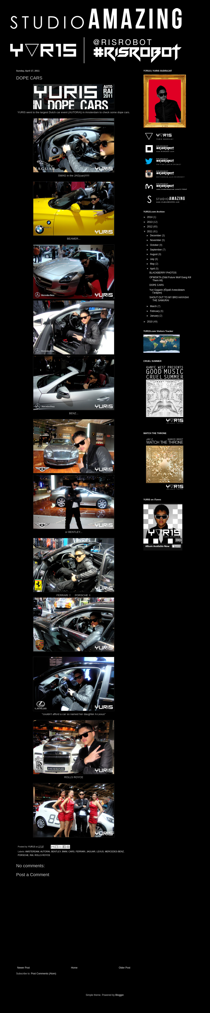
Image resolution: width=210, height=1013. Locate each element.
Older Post (124, 967)
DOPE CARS (156, 285)
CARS (71, 851)
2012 (150, 226)
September (156, 249)
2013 (150, 222)
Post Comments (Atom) (43, 973)
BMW (64, 851)
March (154, 306)
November (156, 240)
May (152, 263)
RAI (31, 855)
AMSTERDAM (32, 851)
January (154, 315)
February (155, 311)
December (156, 235)
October (154, 245)
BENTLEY (56, 851)
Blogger (119, 995)
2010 (150, 321)
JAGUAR (90, 851)
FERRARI (80, 851)
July (152, 259)
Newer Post (23, 967)
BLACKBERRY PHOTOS (162, 272)
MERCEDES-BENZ (114, 851)
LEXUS (100, 851)
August (154, 254)
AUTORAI (45, 851)
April (152, 268)
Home (74, 967)
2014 (150, 217)
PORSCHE (23, 855)
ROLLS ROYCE (42, 855)
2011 (150, 231)
